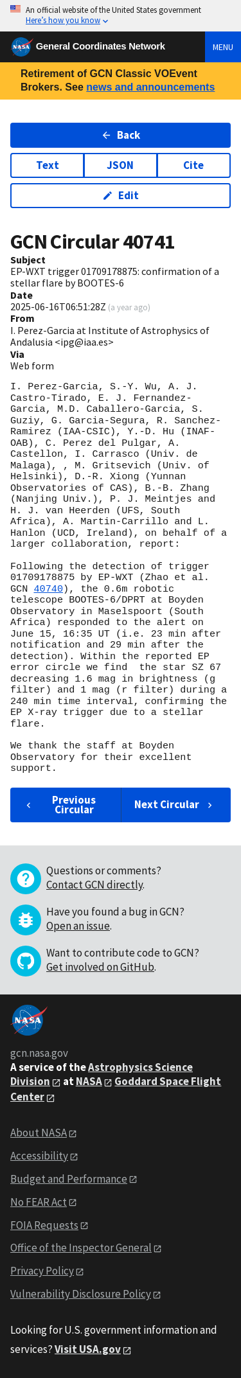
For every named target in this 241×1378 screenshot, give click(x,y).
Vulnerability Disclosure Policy (80, 1294)
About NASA (38, 1133)
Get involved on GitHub (100, 967)
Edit (120, 195)
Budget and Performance (68, 1179)
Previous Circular (59, 805)
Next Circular (174, 804)
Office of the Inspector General (81, 1248)
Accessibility (39, 1156)
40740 (48, 589)
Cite (193, 165)
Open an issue (78, 926)
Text (47, 165)
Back (120, 135)
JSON (120, 165)
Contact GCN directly (94, 885)
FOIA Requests (44, 1225)
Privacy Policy (42, 1271)
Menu (223, 47)
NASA (89, 1081)
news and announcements (150, 87)
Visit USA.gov (88, 1349)
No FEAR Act (38, 1202)
